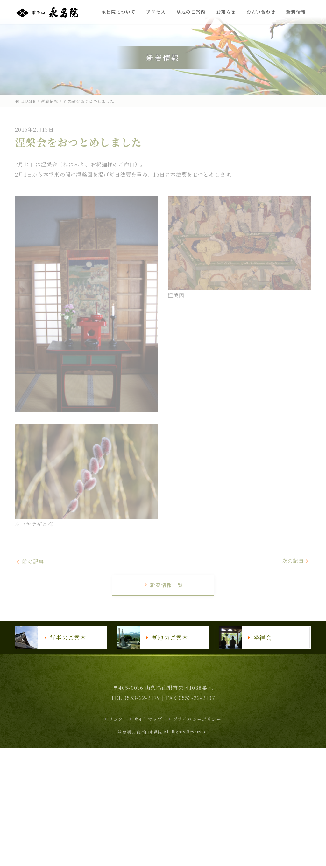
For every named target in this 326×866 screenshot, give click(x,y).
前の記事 (30, 561)
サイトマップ (148, 719)
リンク (116, 719)
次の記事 (295, 561)
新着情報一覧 (163, 585)
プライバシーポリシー (197, 719)
